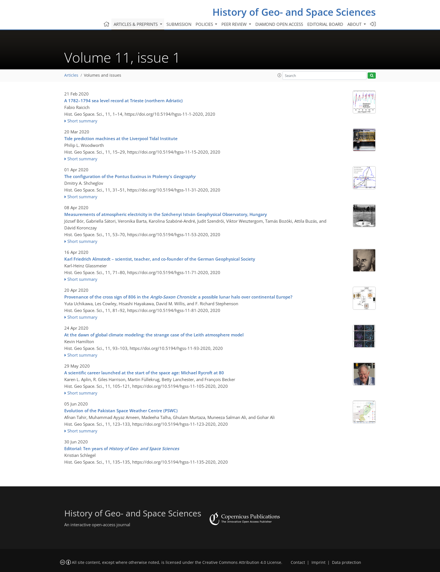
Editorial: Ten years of (121, 448)
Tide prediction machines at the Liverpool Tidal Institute (121, 138)
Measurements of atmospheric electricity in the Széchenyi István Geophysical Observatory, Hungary (165, 214)
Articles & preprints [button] (136, 24)
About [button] (355, 24)
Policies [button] (205, 24)
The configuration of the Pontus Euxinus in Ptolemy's (129, 176)
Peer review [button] (234, 24)
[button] (279, 75)
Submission (178, 24)
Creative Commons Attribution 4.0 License (241, 562)
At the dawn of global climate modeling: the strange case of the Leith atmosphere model (154, 335)
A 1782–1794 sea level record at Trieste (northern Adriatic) (123, 100)
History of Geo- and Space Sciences (294, 12)
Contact (298, 562)
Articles (71, 75)
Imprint (318, 562)
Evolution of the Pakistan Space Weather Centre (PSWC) (121, 410)
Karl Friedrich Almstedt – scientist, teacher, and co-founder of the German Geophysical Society (159, 259)
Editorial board (325, 24)
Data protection (346, 562)
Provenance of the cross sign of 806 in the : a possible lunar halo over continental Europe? (178, 297)
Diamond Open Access (279, 24)
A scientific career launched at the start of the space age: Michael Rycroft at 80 (144, 372)
